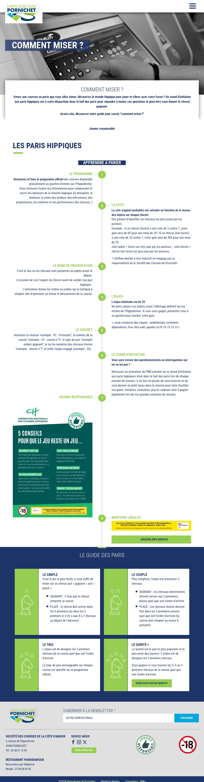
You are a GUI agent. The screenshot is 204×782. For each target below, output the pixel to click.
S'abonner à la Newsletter (88, 711)
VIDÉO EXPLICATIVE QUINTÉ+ (152, 683)
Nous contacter (84, 750)
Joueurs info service (154, 539)
